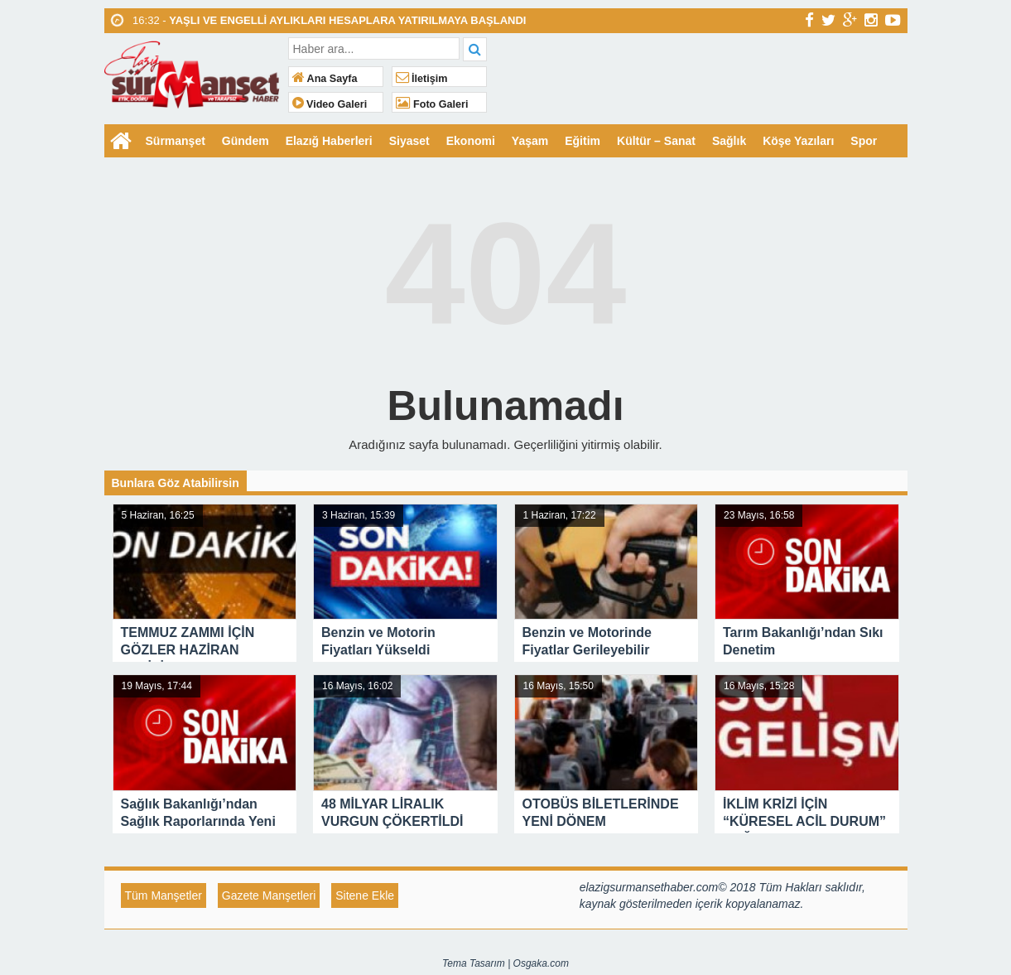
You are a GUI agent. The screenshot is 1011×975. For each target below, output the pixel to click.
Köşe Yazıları (798, 140)
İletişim (422, 78)
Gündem (245, 140)
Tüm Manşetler (163, 895)
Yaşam (530, 140)
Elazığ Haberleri (329, 140)
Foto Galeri (432, 104)
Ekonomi (470, 140)
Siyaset (409, 140)
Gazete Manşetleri (269, 895)
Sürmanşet (175, 140)
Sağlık (729, 140)
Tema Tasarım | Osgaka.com (505, 963)
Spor (863, 140)
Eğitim (582, 140)
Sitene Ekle (364, 895)
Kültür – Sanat (656, 140)
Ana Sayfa (325, 78)
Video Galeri (330, 104)
